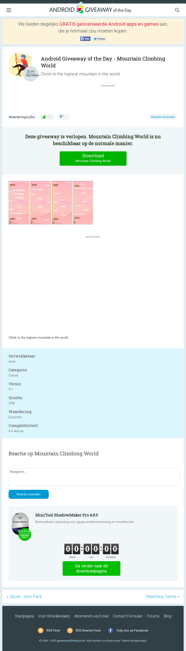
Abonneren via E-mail (91, 616)
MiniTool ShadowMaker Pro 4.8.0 (66, 515)
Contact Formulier (128, 616)
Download (93, 158)
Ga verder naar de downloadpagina (91, 568)
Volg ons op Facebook (132, 630)
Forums (153, 616)
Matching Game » (162, 596)
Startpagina (24, 616)
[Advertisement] (110, 98)
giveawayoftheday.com (71, 640)
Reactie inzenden (163, 117)
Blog (167, 616)
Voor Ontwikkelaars (54, 616)
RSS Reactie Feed (88, 630)
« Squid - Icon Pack (24, 596)
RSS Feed (53, 630)
